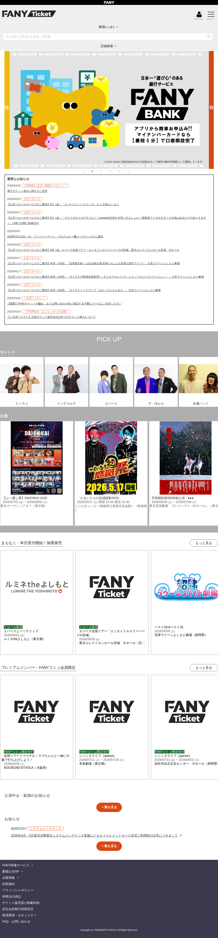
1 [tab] (88, 171)
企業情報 (8, 877)
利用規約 (8, 884)
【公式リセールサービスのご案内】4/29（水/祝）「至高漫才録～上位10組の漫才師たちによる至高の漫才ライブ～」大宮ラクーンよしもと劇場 (93, 263)
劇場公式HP (10, 871)
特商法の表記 (11, 896)
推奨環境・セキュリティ (19, 915)
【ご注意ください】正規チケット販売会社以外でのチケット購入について (51, 317)
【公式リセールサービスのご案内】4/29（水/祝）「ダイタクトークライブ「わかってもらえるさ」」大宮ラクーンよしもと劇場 (84, 290)
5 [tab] (124, 171)
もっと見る (203, 543)
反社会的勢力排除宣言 (18, 909)
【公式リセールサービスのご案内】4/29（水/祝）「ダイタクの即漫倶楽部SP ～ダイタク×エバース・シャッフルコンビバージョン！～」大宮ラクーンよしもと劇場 (105, 276)
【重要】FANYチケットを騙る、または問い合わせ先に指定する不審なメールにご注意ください (64, 303)
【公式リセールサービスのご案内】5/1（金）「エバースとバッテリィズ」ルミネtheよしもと (63, 204)
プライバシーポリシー (18, 890)
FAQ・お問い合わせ (16, 921)
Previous (6, 105)
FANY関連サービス (15, 865)
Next (211, 105)
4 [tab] (115, 171)
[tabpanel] (109, 110)
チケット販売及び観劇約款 (21, 902)
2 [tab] (97, 171)
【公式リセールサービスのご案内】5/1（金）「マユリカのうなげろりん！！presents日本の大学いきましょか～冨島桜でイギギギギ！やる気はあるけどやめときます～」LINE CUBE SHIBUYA (106, 220)
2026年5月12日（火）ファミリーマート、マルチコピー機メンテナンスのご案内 (55, 236)
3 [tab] (106, 171)
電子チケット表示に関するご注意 (27, 191)
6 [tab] (132, 171)
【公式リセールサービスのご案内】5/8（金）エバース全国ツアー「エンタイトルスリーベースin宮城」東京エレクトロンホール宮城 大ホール (93, 250)
